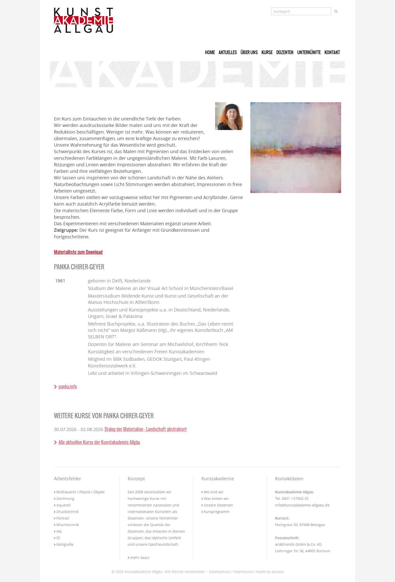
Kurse (267, 52)
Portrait (61, 518)
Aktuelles (228, 52)
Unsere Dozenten (217, 505)
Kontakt (332, 52)
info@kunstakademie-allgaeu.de (302, 505)
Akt (58, 531)
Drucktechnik (66, 511)
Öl (57, 537)
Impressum (243, 571)
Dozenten (284, 52)
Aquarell (62, 505)
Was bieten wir (215, 498)
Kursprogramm (215, 511)
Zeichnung (64, 498)
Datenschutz (219, 571)
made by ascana (269, 571)
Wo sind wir (212, 492)
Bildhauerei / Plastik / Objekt (79, 492)
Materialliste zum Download (78, 252)
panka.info (65, 386)
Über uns (249, 52)
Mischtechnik (66, 524)
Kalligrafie (63, 544)
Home (210, 52)
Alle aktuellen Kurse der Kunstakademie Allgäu (97, 442)
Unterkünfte (309, 52)
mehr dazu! (139, 557)
